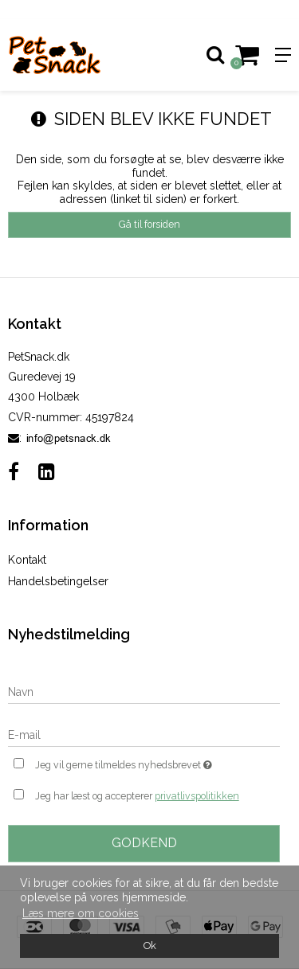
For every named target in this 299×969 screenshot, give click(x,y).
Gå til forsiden (149, 224)
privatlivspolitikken (197, 796)
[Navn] (144, 691)
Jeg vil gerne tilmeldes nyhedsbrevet (138, 763)
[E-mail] (144, 734)
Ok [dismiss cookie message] (150, 945)
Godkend (144, 842)
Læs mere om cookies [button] (80, 913)
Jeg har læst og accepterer (137, 796)
